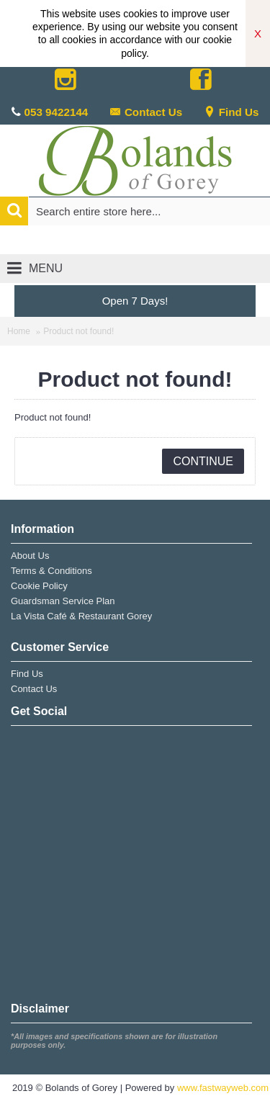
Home (18, 331)
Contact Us (145, 112)
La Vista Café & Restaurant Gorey (81, 616)
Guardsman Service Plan (63, 601)
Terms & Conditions (51, 570)
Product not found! (78, 331)
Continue (203, 461)
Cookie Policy (39, 585)
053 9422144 (56, 112)
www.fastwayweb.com (223, 1087)
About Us (30, 555)
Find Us (231, 112)
